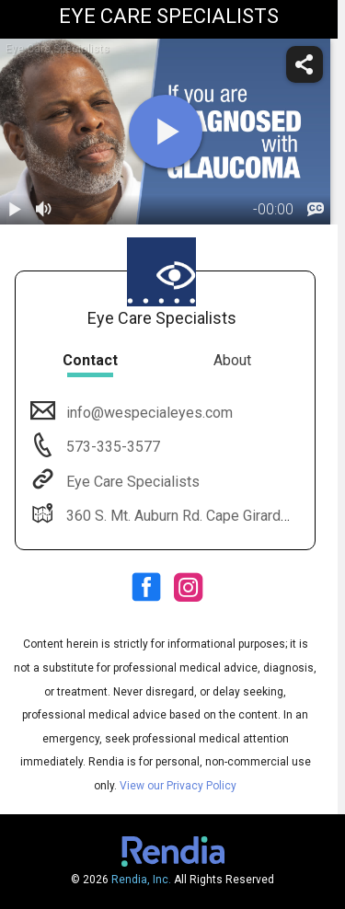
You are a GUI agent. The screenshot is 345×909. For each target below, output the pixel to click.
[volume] (44, 209)
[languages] (315, 209)
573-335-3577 (111, 446)
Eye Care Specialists (131, 481)
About (232, 360)
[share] (304, 64)
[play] (165, 131)
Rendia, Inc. (141, 879)
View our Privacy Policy (178, 785)
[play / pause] (14, 209)
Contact (90, 360)
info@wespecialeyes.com (148, 412)
